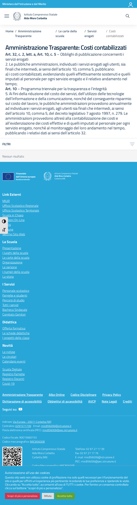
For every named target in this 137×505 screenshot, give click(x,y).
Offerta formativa (13, 328)
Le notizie (8, 351)
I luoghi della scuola (15, 252)
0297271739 (23, 426)
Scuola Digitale (12, 369)
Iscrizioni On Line (13, 220)
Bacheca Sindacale (14, 309)
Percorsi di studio (13, 300)
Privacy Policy (111, 394)
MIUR (6, 201)
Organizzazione (12, 262)
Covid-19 (8, 383)
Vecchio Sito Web (13, 234)
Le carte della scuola (15, 257)
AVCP (92, 401)
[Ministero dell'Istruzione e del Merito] (24, 4)
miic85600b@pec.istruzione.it (59, 430)
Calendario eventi (13, 361)
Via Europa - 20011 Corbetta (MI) (32, 422)
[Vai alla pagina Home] (9, 31)
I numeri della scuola (15, 271)
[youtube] (20, 409)
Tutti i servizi (10, 305)
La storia (8, 276)
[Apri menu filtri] (132, 144)
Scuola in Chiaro (12, 215)
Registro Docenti (13, 378)
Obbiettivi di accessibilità (65, 401)
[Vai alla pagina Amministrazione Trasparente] (28, 33)
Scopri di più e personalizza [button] (22, 496)
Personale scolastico (15, 290)
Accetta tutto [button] (64, 496)
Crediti (127, 401)
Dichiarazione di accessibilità (22, 401)
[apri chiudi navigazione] (6, 16)
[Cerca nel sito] (128, 16)
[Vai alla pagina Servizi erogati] (90, 33)
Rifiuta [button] (48, 496)
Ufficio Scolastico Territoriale (20, 210)
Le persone (9, 267)
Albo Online (57, 394)
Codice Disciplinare (83, 394)
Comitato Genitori (14, 314)
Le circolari (9, 356)
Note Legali (109, 401)
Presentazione (11, 248)
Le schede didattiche (16, 333)
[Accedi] (131, 4)
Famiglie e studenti (14, 295)
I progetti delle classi (15, 337)
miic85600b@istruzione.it (56, 426)
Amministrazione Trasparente (22, 394)
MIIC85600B (37, 441)
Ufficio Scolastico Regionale (20, 205)
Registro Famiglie (13, 374)
